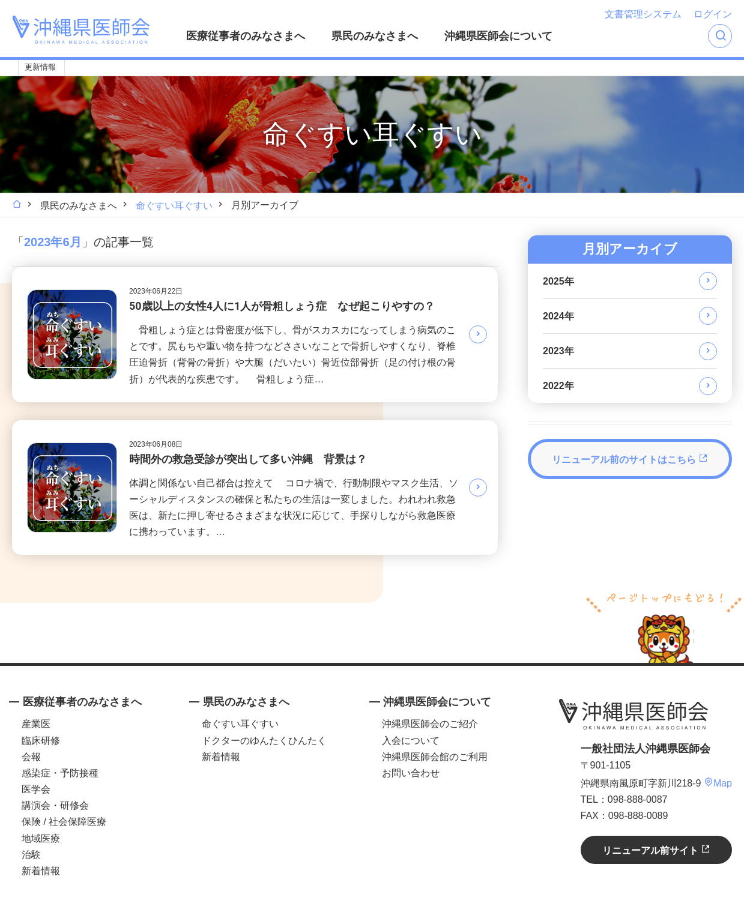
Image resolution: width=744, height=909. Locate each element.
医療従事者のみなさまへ (245, 36)
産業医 (36, 724)
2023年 (558, 351)
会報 (31, 757)
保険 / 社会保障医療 (64, 822)
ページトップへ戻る (664, 626)
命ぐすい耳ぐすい (174, 206)
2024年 (558, 316)
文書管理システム (643, 14)
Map (718, 783)
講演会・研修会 (55, 805)
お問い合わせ (411, 773)
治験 (31, 855)
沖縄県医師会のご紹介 (430, 724)
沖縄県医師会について (498, 36)
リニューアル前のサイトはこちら (630, 459)
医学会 (36, 789)
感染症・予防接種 (60, 773)
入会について (411, 740)
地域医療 (41, 838)
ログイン (713, 14)
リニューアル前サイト (656, 850)
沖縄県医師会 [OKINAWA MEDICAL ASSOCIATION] (81, 29)
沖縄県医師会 (633, 714)
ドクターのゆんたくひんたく (264, 740)
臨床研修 (41, 740)
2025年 (558, 281)
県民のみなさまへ (374, 36)
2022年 (558, 386)
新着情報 (41, 871)
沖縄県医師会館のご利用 (435, 757)
